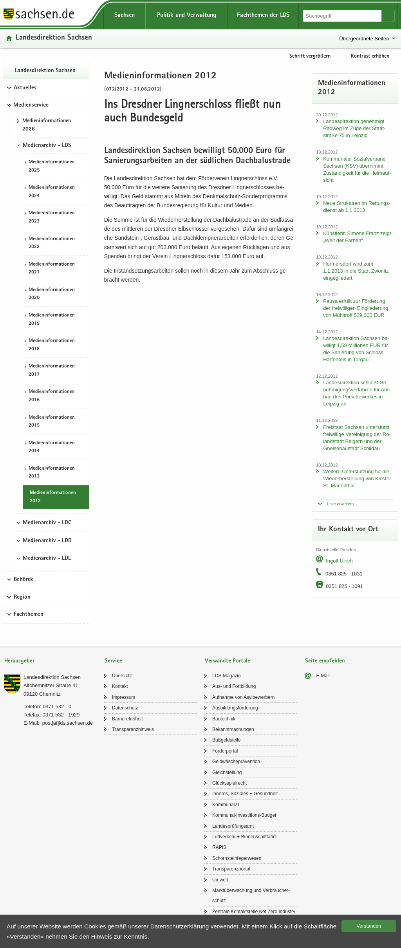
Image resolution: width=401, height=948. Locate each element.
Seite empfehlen (325, 661)
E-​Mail (323, 675)
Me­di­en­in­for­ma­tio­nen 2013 (52, 472)
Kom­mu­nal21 (226, 804)
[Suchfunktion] (343, 16)
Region (22, 597)
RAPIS (219, 847)
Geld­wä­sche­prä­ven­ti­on (236, 761)
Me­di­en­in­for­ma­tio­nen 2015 (52, 422)
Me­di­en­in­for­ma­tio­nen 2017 (52, 370)
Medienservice (31, 105)
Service (113, 661)
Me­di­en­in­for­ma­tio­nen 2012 (53, 497)
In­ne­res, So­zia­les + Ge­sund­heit (245, 793)
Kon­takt (120, 686)
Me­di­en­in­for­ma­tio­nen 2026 (46, 125)
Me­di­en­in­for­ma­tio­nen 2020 (52, 294)
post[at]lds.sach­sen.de (67, 723)
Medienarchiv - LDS (47, 145)
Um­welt (220, 880)
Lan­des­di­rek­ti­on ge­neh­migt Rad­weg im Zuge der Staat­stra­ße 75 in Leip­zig (354, 128)
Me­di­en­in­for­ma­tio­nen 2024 (52, 192)
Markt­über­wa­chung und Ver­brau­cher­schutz (251, 895)
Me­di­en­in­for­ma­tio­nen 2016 (52, 396)
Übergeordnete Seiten (364, 39)
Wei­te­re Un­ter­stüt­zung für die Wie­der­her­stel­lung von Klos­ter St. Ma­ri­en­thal (357, 478)
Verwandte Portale (227, 661)
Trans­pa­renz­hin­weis (133, 729)
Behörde (24, 580)
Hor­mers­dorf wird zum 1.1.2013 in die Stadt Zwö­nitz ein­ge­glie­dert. (356, 271)
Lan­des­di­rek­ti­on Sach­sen (54, 38)
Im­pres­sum (123, 697)
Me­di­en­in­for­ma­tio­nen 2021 (52, 268)
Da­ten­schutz (125, 708)
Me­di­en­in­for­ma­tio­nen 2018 (52, 345)
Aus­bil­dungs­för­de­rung (235, 708)
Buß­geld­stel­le (226, 740)
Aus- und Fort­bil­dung (234, 686)
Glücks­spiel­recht (229, 783)
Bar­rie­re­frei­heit (127, 719)
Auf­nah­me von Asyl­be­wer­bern (243, 697)
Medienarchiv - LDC (47, 523)
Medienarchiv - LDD (47, 541)
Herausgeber (19, 661)
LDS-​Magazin (226, 675)
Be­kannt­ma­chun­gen (233, 729)
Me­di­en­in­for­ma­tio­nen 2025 (52, 166)
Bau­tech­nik (223, 719)
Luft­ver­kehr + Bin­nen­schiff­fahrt (244, 836)
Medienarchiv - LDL (47, 558)
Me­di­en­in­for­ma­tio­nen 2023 (52, 217)
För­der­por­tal (225, 751)
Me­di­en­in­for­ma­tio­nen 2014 (52, 447)
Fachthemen (28, 614)
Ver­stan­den (369, 926)
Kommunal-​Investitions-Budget (244, 815)
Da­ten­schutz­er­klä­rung (179, 926)
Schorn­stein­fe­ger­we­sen (236, 858)
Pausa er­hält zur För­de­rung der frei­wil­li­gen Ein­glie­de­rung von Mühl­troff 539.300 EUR (355, 308)
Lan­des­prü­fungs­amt (233, 826)
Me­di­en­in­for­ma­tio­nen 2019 (52, 319)
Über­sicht (122, 675)
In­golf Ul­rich (339, 561)
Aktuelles (25, 88)
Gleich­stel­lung (227, 772)
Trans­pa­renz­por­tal (231, 869)
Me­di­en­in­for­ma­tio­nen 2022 (52, 243)
